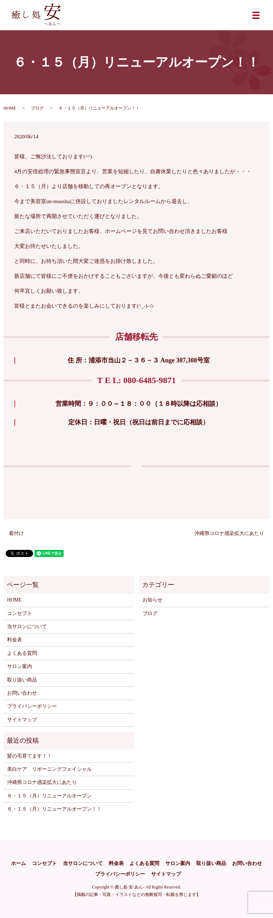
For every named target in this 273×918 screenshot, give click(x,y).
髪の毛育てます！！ (29, 756)
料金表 (14, 639)
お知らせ (152, 600)
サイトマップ (22, 719)
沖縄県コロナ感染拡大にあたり (229, 533)
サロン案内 (19, 666)
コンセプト (19, 613)
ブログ (37, 108)
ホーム (18, 863)
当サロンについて (27, 626)
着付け (16, 533)
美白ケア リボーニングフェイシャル (49, 769)
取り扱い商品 (22, 680)
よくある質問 (22, 653)
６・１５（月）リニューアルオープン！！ (54, 809)
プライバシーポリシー (32, 706)
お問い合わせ (22, 693)
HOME (10, 108)
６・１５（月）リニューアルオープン (49, 795)
